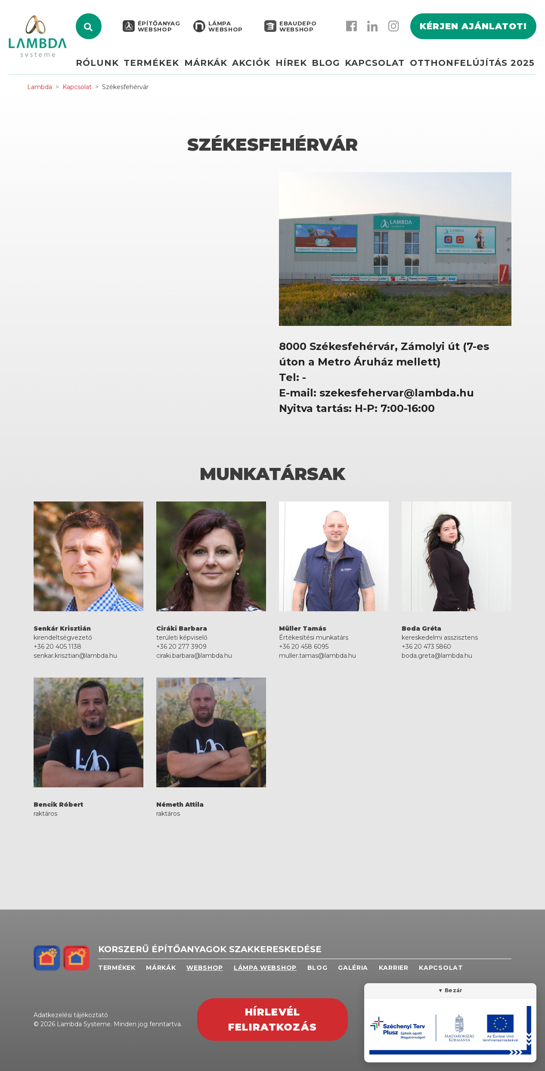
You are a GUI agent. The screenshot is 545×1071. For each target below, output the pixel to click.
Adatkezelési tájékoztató (71, 1015)
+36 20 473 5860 (426, 646)
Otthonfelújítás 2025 (472, 67)
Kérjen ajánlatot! (473, 31)
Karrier (394, 968)
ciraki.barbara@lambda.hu (194, 655)
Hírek (297, 67)
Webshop (204, 968)
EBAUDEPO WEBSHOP (297, 31)
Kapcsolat (377, 67)
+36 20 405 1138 (57, 646)
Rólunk (112, 67)
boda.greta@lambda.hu (437, 655)
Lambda (39, 87)
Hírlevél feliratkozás (272, 1019)
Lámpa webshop (224, 31)
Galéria (353, 968)
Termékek (164, 67)
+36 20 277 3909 (181, 646)
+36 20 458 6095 (303, 646)
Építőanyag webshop (158, 31)
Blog (330, 67)
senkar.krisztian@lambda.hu (75, 655)
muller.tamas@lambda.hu (317, 655)
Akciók (260, 67)
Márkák (216, 67)
